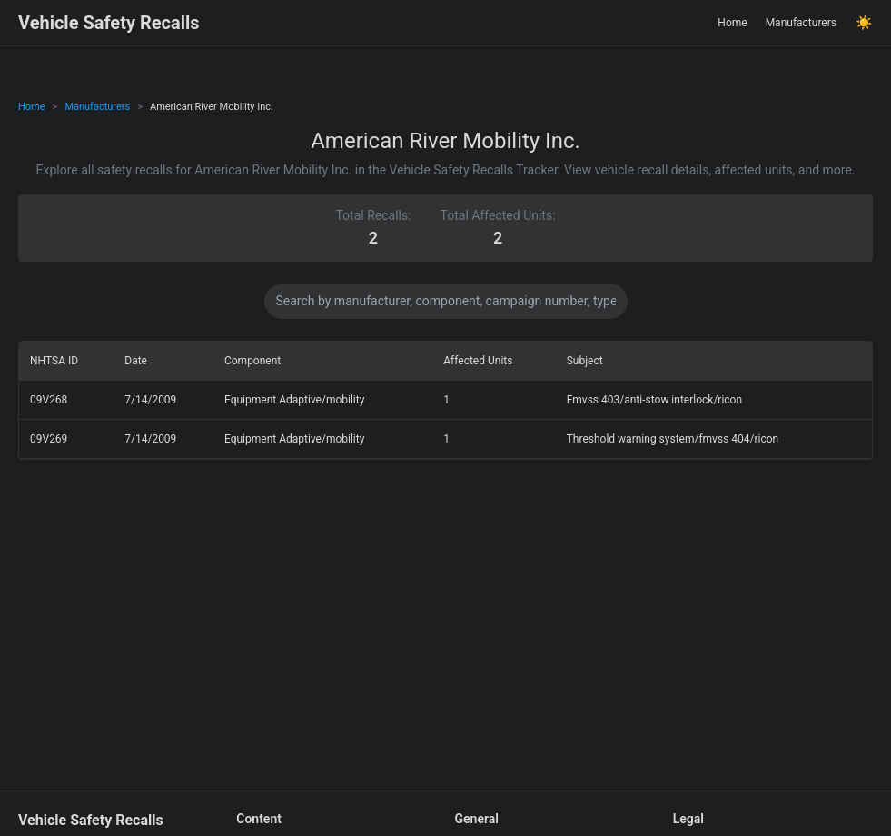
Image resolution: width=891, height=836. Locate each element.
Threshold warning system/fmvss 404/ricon (673, 439)
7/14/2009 (150, 399)
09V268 (48, 399)
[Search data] (446, 301)
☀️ (864, 23)
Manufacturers (801, 22)
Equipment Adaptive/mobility (294, 399)
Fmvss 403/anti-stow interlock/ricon (654, 399)
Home (732, 22)
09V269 (48, 439)
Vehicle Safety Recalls (109, 23)
